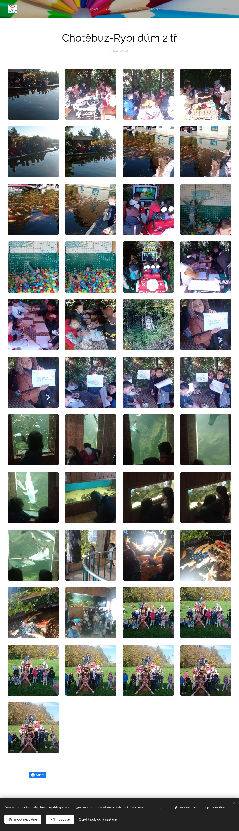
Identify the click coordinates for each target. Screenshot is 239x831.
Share (38, 775)
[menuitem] (85, 8)
